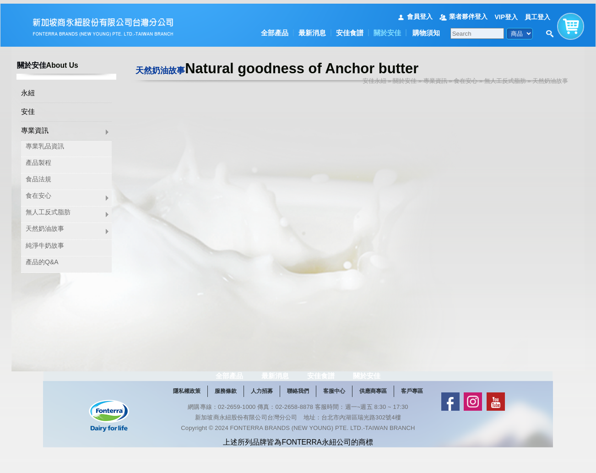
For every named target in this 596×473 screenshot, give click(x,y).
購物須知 (426, 29)
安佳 (28, 109)
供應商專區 (373, 413)
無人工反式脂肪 (48, 209)
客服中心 (334, 413)
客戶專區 (412, 413)
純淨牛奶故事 (45, 242)
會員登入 (420, 12)
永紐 (28, 90)
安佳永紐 (374, 77)
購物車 (570, 20)
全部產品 (274, 29)
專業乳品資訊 (45, 143)
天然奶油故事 (45, 226)
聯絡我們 (298, 413)
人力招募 (262, 413)
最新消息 (312, 29)
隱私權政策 (186, 413)
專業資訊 (35, 127)
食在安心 (38, 193)
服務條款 (226, 413)
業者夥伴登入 (468, 12)
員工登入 (537, 12)
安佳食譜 (349, 29)
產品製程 (38, 159)
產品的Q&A (42, 259)
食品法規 (38, 176)
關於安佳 (387, 29)
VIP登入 (506, 12)
